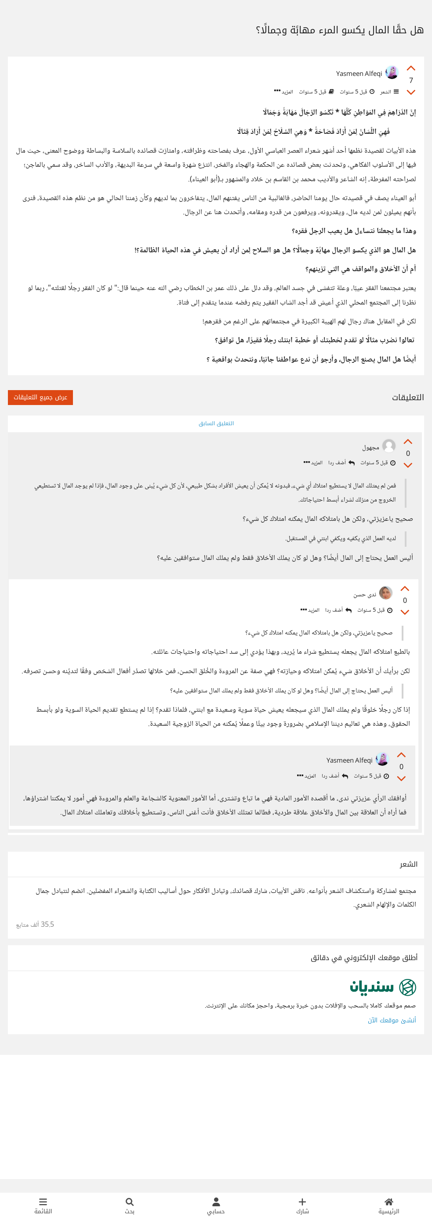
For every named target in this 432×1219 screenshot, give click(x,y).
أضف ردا (340, 464)
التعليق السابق (216, 423)
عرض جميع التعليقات (40, 397)
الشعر (389, 92)
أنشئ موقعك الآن (392, 1034)
